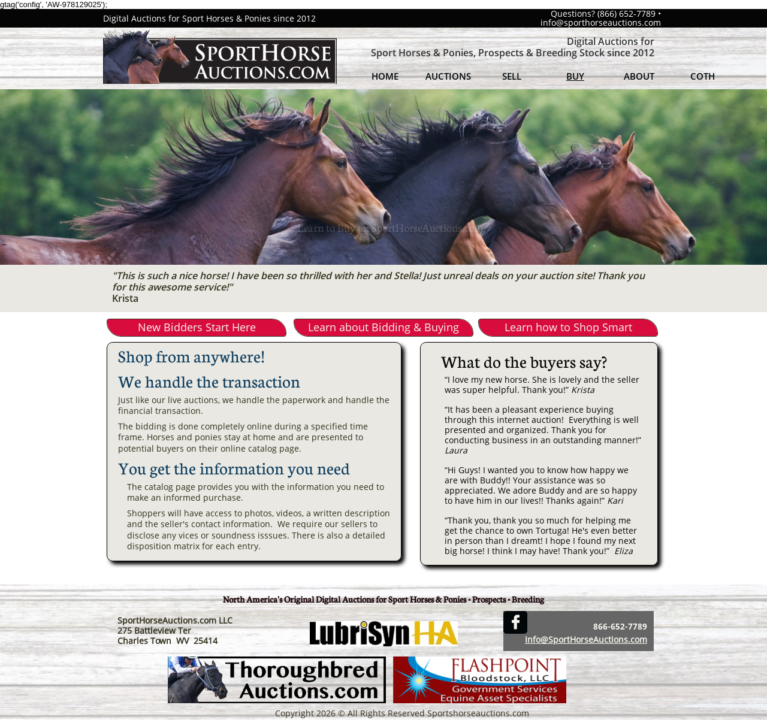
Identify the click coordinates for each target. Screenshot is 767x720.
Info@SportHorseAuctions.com (586, 639)
